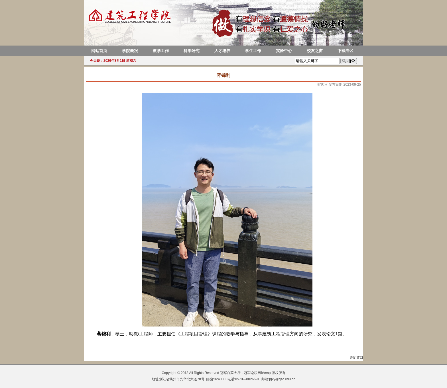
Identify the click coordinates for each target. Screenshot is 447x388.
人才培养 (222, 51)
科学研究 (192, 51)
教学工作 (161, 51)
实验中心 (284, 51)
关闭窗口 (356, 358)
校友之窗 (315, 51)
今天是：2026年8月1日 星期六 (113, 61)
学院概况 (130, 51)
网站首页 (99, 51)
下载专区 (345, 51)
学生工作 (253, 51)
